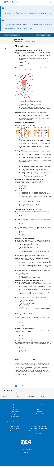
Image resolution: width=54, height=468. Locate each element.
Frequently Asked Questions (14, 422)
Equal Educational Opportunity (39, 428)
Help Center (15, 407)
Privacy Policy (14, 414)
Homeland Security (15, 431)
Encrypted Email (39, 407)
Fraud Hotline (39, 409)
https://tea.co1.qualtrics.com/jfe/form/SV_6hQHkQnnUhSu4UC (18, 28)
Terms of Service (14, 416)
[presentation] (21, 184)
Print (18, 385)
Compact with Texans (39, 405)
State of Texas (15, 426)
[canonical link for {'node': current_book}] (37, 35)
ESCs (15, 424)
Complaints (39, 411)
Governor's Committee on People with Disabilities (39, 432)
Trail (39, 422)
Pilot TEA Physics (12, 35)
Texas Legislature (14, 428)
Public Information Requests (39, 414)
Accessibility (15, 411)
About (14, 405)
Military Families (39, 424)
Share (25, 385)
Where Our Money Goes (39, 426)
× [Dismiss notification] (51, 8)
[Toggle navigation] (50, 2)
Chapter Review (7, 48)
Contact (15, 409)
